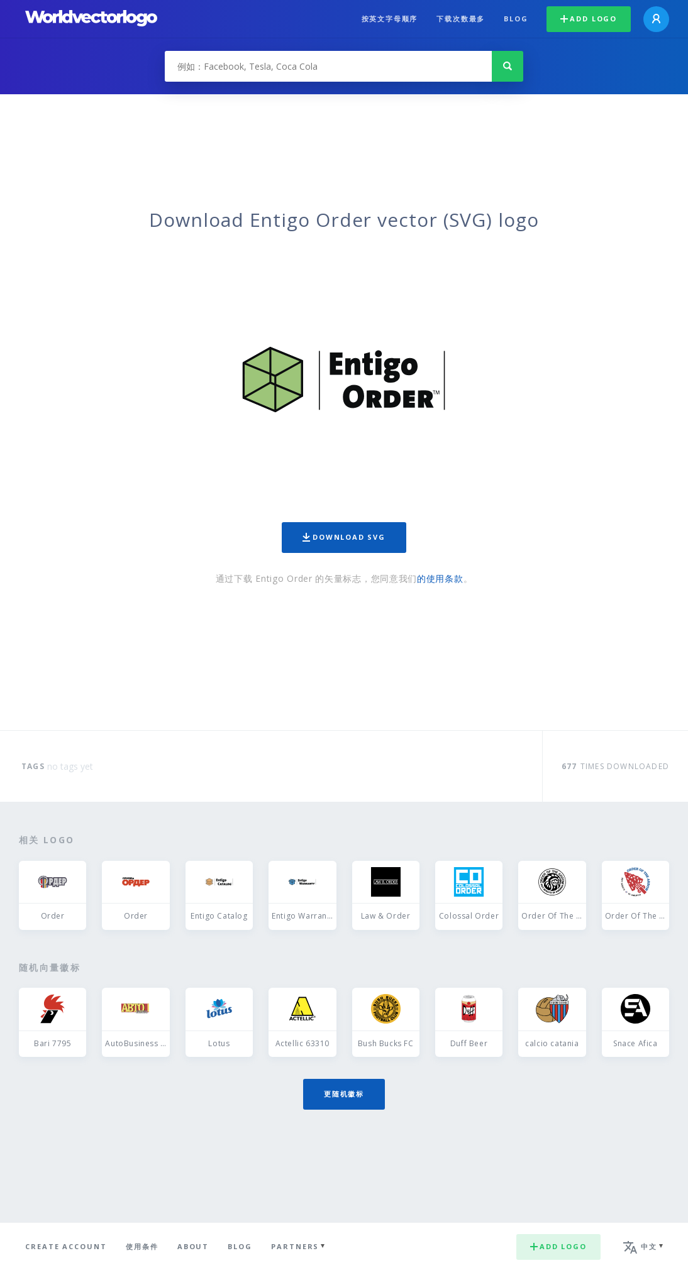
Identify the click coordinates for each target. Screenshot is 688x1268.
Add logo (588, 18)
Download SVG (344, 537)
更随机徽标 (344, 1093)
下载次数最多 (460, 18)
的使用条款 (440, 578)
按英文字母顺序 (390, 18)
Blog (516, 18)
